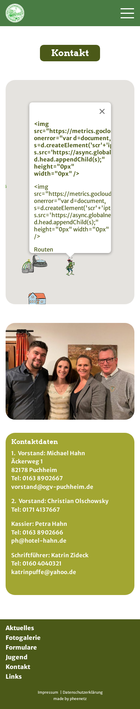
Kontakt (18, 667)
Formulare (21, 647)
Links (14, 676)
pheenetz (78, 698)
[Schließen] (102, 106)
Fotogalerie (23, 637)
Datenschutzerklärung (83, 692)
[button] (39, 256)
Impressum (48, 692)
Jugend (17, 657)
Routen (43, 244)
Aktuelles (20, 628)
